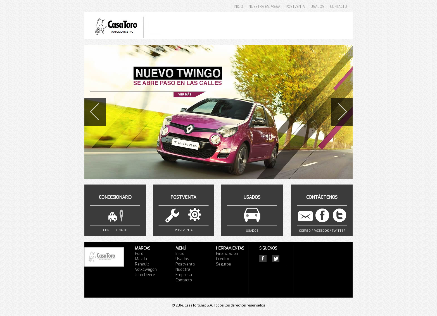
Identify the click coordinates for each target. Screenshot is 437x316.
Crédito (222, 259)
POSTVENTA (295, 6)
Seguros (223, 264)
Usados (182, 259)
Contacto (183, 280)
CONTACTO (338, 6)
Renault (142, 264)
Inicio (179, 253)
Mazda (141, 259)
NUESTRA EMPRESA (264, 6)
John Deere (145, 274)
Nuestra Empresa (183, 272)
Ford (139, 253)
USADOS (317, 6)
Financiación (227, 253)
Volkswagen (146, 269)
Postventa (185, 264)
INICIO (238, 6)
